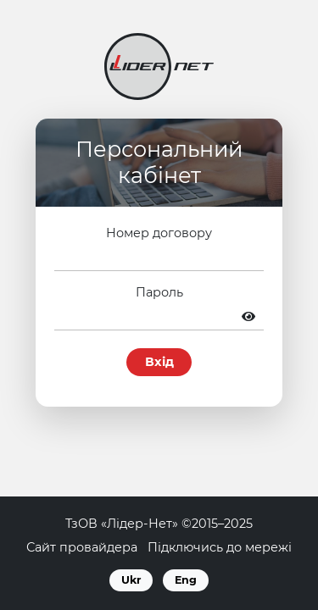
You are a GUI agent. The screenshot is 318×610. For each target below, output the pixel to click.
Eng (186, 580)
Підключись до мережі (220, 547)
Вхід (159, 361)
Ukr (131, 580)
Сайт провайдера (81, 547)
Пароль (159, 292)
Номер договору (159, 233)
